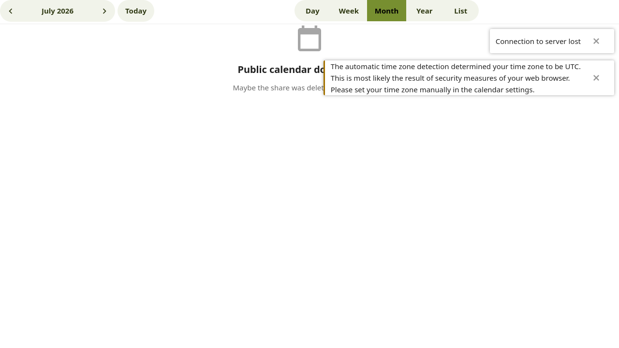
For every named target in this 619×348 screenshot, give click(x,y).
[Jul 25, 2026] (136, 11)
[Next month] (104, 11)
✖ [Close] (596, 41)
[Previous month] (10, 11)
